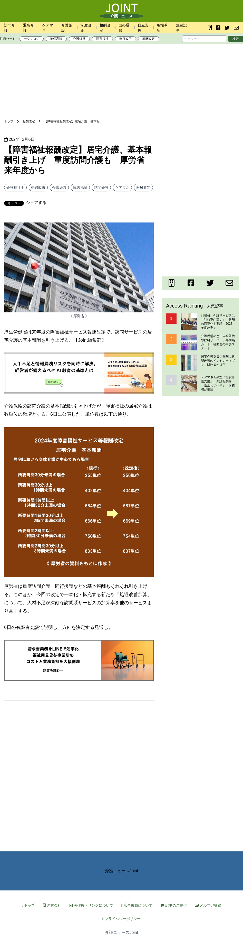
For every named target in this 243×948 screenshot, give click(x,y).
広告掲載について (136, 905)
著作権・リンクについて (91, 905)
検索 (235, 39)
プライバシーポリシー (121, 919)
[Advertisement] (121, 64)
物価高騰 (56, 39)
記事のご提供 (174, 905)
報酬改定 (148, 39)
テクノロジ (31, 39)
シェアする (36, 202)
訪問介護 (101, 187)
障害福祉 (102, 39)
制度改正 (125, 39)
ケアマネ (122, 187)
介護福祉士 (15, 187)
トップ (28, 905)
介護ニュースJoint (121, 871)
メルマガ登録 (208, 905)
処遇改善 (38, 187)
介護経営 (79, 39)
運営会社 (52, 905)
